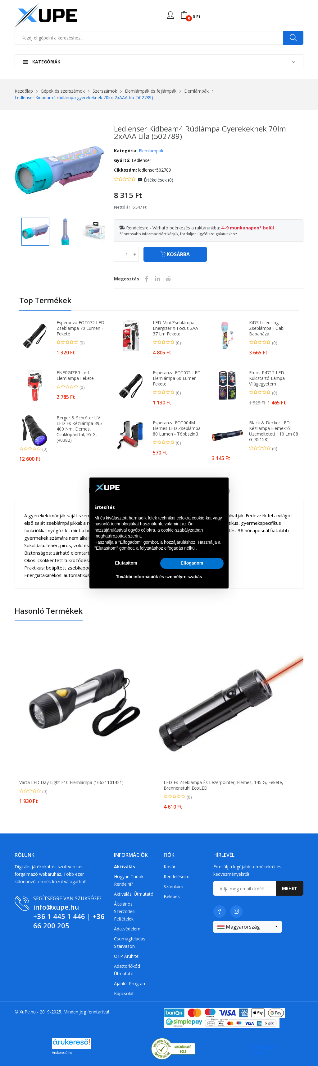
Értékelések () (158, 180)
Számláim (173, 886)
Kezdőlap (24, 91)
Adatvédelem (127, 929)
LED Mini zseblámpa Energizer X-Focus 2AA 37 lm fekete (175, 328)
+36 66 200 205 (69, 920)
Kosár (169, 867)
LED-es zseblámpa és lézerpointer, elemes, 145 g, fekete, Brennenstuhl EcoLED (223, 785)
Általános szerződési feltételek (124, 911)
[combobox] (247, 927)
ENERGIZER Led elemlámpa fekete (75, 375)
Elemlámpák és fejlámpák (150, 91)
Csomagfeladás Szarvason (129, 942)
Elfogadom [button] (192, 563)
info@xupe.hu (56, 906)
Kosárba (175, 254)
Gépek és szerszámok (63, 91)
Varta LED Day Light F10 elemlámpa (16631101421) (71, 782)
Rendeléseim (176, 876)
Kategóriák (41, 62)
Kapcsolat (124, 993)
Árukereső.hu (62, 1052)
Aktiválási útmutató (133, 894)
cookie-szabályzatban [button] (182, 530)
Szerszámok (105, 91)
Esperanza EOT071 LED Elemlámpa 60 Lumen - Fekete (177, 378)
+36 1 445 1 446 (59, 916)
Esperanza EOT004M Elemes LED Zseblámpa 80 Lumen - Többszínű (177, 428)
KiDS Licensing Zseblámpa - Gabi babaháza (266, 328)
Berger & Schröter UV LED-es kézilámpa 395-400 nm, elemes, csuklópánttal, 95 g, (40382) (80, 429)
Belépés (172, 896)
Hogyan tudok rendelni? (128, 880)
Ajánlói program (130, 983)
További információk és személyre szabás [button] (159, 576)
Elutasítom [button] (126, 563)
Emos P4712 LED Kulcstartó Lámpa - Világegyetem (268, 378)
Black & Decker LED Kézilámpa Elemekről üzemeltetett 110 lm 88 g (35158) (273, 431)
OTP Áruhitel (126, 956)
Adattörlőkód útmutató (127, 969)
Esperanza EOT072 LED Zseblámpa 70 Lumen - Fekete (80, 328)
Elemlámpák (196, 91)
